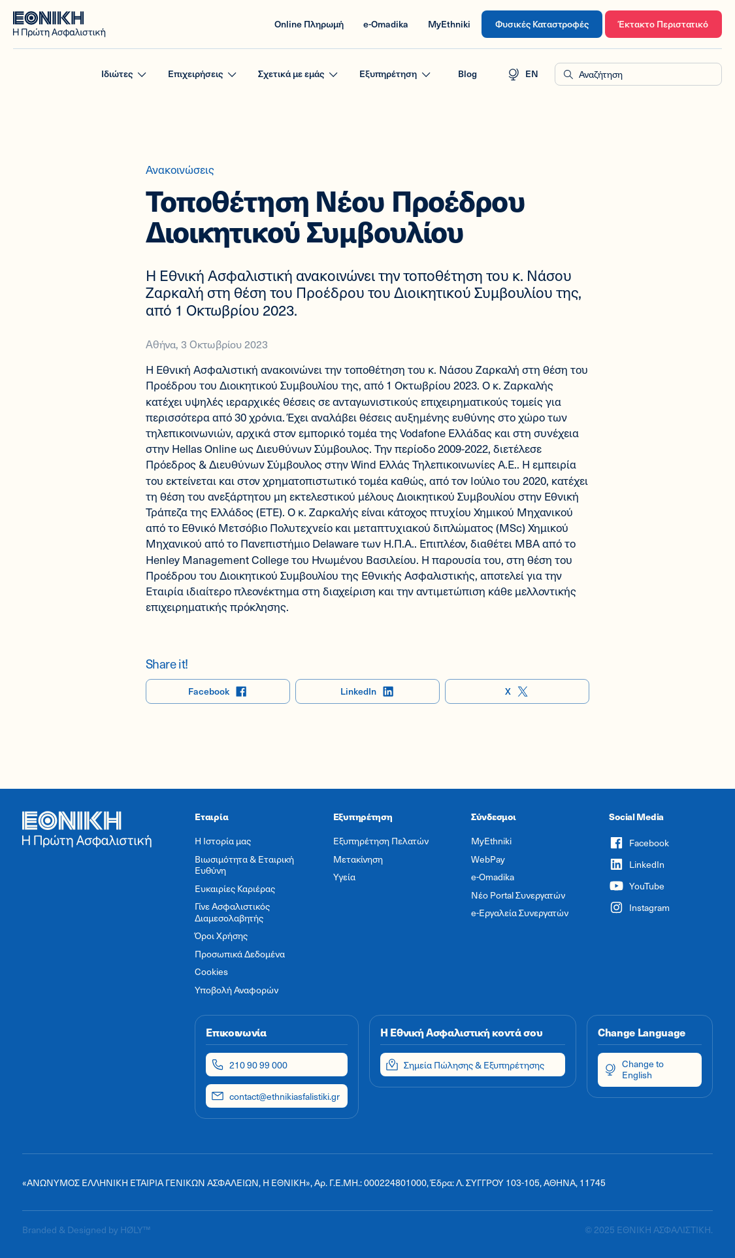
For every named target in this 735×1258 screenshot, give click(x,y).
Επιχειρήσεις (203, 74)
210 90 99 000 (249, 1064)
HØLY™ (135, 1229)
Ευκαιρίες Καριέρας (235, 889)
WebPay (488, 859)
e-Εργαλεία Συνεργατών (519, 913)
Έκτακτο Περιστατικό (663, 24)
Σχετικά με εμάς (299, 74)
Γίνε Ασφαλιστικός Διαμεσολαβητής (232, 912)
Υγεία (344, 877)
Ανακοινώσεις (180, 169)
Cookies (211, 972)
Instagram (639, 907)
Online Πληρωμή (309, 24)
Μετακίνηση (358, 859)
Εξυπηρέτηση (396, 74)
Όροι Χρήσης (221, 936)
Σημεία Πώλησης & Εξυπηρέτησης (464, 1064)
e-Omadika (385, 24)
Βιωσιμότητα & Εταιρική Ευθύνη (244, 864)
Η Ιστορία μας (223, 841)
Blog (467, 73)
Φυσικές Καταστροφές (542, 24)
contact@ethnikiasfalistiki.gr (275, 1095)
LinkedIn (367, 692)
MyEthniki (449, 24)
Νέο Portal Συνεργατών (518, 895)
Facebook (218, 692)
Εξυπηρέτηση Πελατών (381, 841)
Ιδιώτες (124, 74)
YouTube (636, 885)
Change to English (634, 1069)
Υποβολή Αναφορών (236, 990)
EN (522, 74)
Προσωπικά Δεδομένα (240, 954)
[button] (638, 74)
